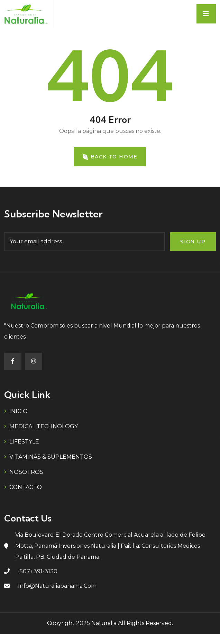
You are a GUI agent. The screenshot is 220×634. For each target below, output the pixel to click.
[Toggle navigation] (206, 13)
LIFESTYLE (24, 441)
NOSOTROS (26, 472)
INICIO (18, 411)
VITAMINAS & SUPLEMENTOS (50, 456)
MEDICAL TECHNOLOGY (43, 426)
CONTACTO (25, 487)
